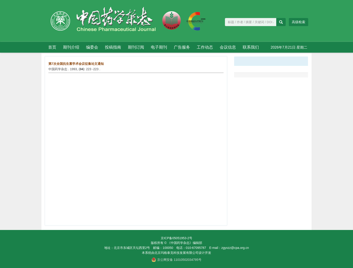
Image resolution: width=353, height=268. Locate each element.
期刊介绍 (71, 47)
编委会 (92, 47)
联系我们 (251, 47)
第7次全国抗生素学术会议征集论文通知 (76, 63)
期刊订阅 (136, 47)
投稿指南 (113, 47)
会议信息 (228, 47)
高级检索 (298, 22)
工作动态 (205, 47)
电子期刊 (159, 47)
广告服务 (182, 47)
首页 (52, 47)
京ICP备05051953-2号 (176, 238)
